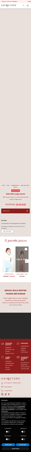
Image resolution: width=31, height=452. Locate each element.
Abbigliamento (15, 185)
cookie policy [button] (4, 411)
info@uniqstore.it (6, 387)
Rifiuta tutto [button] (8, 444)
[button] (29, 400)
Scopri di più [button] (15, 448)
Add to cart (6, 211)
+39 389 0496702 (6, 390)
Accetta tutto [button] (22, 444)
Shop (8, 185)
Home (3, 185)
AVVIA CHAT (7, 231)
